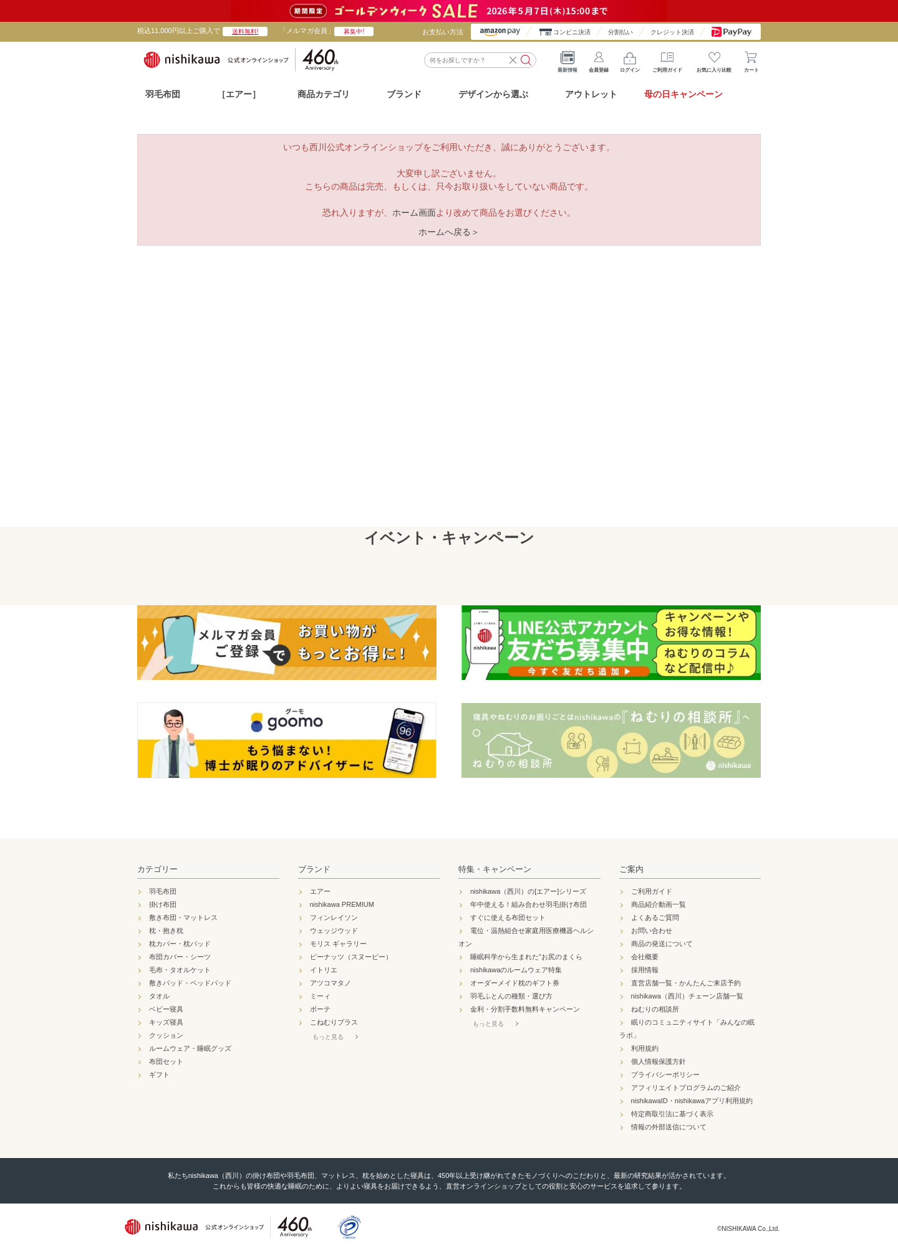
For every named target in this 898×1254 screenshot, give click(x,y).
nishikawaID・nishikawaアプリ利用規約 (692, 1100)
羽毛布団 (162, 94)
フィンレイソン (334, 917)
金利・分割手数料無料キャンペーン (525, 1009)
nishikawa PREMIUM (342, 904)
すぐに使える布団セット (508, 917)
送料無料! (245, 31)
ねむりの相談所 (655, 1009)
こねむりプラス (334, 1022)
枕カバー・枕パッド (180, 943)
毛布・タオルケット (180, 970)
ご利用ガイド (667, 59)
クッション (166, 1035)
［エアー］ (239, 94)
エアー (320, 891)
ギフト (159, 1074)
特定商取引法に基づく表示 (672, 1114)
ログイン (630, 59)
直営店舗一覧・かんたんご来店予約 (686, 983)
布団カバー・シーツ (180, 956)
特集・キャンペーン (494, 869)
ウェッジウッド (334, 930)
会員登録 (599, 59)
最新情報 (567, 59)
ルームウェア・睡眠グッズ (190, 1048)
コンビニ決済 (572, 32)
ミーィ (320, 996)
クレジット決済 (672, 32)
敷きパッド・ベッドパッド (190, 983)
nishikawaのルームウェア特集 (516, 970)
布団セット (166, 1061)
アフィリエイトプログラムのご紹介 (686, 1087)
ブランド (314, 869)
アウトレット (591, 94)
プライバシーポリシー (665, 1074)
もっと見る (328, 1036)
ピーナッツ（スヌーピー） (351, 956)
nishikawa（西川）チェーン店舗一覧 (687, 996)
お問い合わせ (651, 930)
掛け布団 (162, 904)
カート (751, 59)
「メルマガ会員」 (326, 30)
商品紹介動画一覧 (658, 904)
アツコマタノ (330, 983)
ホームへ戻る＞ (449, 232)
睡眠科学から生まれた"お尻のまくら (526, 956)
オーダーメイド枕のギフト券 (514, 983)
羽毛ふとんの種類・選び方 (511, 996)
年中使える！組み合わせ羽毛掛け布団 (528, 904)
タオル (159, 996)
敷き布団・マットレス (183, 917)
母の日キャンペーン (683, 94)
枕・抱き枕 (166, 930)
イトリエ (323, 970)
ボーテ (320, 1009)
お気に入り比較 (714, 59)
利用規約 (645, 1048)
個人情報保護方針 (658, 1061)
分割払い (620, 32)
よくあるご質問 (655, 917)
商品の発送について (662, 943)
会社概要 (645, 956)
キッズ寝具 (166, 1022)
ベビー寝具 (166, 1009)
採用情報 (645, 970)
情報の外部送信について (669, 1127)
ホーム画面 (414, 213)
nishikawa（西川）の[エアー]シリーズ (528, 891)
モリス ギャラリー (338, 943)
